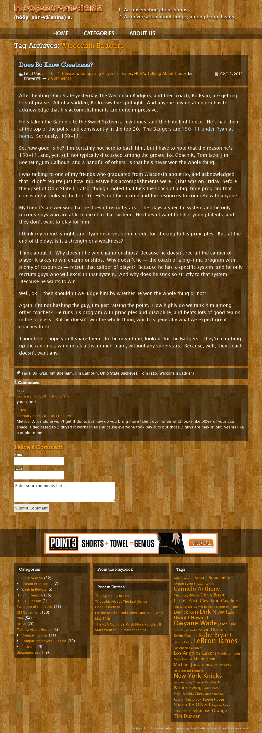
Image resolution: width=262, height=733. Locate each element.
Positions (28, 646)
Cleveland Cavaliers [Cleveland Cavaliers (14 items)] (219, 600)
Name (18, 455)
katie (21, 390)
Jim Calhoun (86, 373)
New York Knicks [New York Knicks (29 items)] (198, 675)
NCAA (139, 73)
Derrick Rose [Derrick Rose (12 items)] (186, 612)
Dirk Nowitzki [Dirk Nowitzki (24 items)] (218, 612)
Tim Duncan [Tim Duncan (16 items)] (187, 716)
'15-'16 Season (29, 601)
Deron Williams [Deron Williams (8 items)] (227, 607)
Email (18, 469)
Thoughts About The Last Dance (121, 601)
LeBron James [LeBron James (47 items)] (215, 641)
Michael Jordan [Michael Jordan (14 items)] (189, 664)
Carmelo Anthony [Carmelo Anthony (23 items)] (197, 589)
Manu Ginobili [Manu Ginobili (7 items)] (183, 659)
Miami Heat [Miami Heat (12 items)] (205, 659)
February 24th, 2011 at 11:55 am (44, 415)
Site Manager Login (186, 728)
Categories (99, 34)
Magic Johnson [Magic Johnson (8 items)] (229, 653)
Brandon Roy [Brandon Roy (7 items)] (205, 584)
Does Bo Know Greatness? (56, 64)
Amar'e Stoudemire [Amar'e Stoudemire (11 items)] (212, 578)
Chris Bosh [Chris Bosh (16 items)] (212, 594)
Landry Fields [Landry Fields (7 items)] (183, 642)
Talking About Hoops (167, 73)
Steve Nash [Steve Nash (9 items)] (182, 710)
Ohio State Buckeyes (118, 373)
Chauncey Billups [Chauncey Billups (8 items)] (186, 595)
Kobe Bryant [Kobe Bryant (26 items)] (215, 635)
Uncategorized (29, 652)
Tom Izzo (148, 373)
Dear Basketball (107, 607)
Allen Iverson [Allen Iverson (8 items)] (183, 578)
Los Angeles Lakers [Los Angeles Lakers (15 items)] (195, 653)
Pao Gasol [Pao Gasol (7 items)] (212, 682)
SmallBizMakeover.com (234, 728)
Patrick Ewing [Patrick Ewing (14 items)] (187, 687)
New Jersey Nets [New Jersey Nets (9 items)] (218, 664)
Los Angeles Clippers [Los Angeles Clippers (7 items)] (188, 648)
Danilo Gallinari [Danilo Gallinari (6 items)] (183, 607)
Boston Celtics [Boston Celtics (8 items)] (184, 584)
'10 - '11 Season (63, 73)
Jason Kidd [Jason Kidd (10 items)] (227, 624)
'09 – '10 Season (30, 578)
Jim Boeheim (61, 373)
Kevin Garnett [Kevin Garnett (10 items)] (185, 636)
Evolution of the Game (35, 606)
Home (61, 34)
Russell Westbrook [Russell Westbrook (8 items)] (187, 699)
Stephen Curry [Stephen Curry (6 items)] (220, 705)
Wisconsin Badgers (176, 373)
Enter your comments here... (64, 492)
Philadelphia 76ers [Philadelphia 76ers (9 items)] (189, 693)
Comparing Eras (34, 635)
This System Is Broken (112, 595)
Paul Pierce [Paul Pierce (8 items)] (211, 688)
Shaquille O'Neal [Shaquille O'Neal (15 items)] (192, 705)
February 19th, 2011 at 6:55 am (43, 396)
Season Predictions (36, 583)
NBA (20, 618)
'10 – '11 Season (30, 595)
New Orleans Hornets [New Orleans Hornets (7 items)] (188, 671)
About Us (142, 34)
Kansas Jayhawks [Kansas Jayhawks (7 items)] (185, 630)
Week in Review (33, 589)
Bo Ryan (40, 373)
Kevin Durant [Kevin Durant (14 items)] (211, 629)
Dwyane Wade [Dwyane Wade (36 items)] (195, 623)
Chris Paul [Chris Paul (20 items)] (186, 600)
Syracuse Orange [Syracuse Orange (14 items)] (210, 710)
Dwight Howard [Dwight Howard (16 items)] (191, 617)
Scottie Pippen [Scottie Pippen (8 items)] (213, 699)
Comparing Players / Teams (106, 73)
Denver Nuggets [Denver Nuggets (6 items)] (204, 607)
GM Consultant (29, 612)
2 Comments (59, 78)
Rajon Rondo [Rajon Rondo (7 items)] (214, 694)
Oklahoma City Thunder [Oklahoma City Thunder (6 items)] (189, 683)
